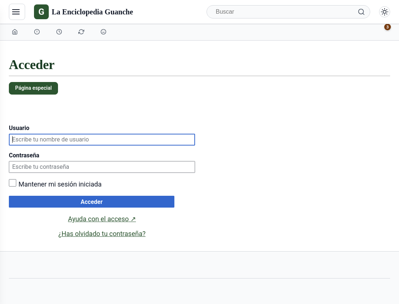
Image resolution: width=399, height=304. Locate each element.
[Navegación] (17, 12)
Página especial (33, 88)
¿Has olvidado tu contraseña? (102, 234)
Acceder (92, 201)
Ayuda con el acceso (102, 219)
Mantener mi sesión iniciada (60, 184)
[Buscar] (288, 11)
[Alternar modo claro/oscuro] (384, 11)
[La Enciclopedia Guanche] (83, 11)
